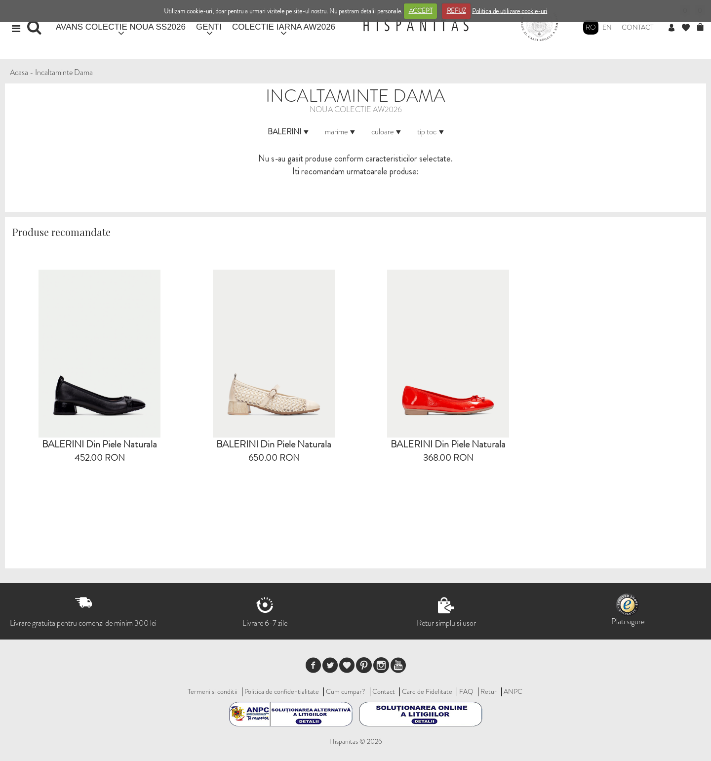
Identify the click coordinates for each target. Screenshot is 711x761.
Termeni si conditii (212, 691)
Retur (488, 691)
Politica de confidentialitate (281, 691)
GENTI (209, 27)
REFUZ (456, 10)
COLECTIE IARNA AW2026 (283, 27)
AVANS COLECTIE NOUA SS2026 (121, 27)
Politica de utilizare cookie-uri (509, 10)
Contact (638, 27)
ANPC (513, 691)
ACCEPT (421, 10)
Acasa (19, 72)
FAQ (466, 691)
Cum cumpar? (345, 691)
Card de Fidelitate (427, 691)
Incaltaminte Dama (64, 72)
